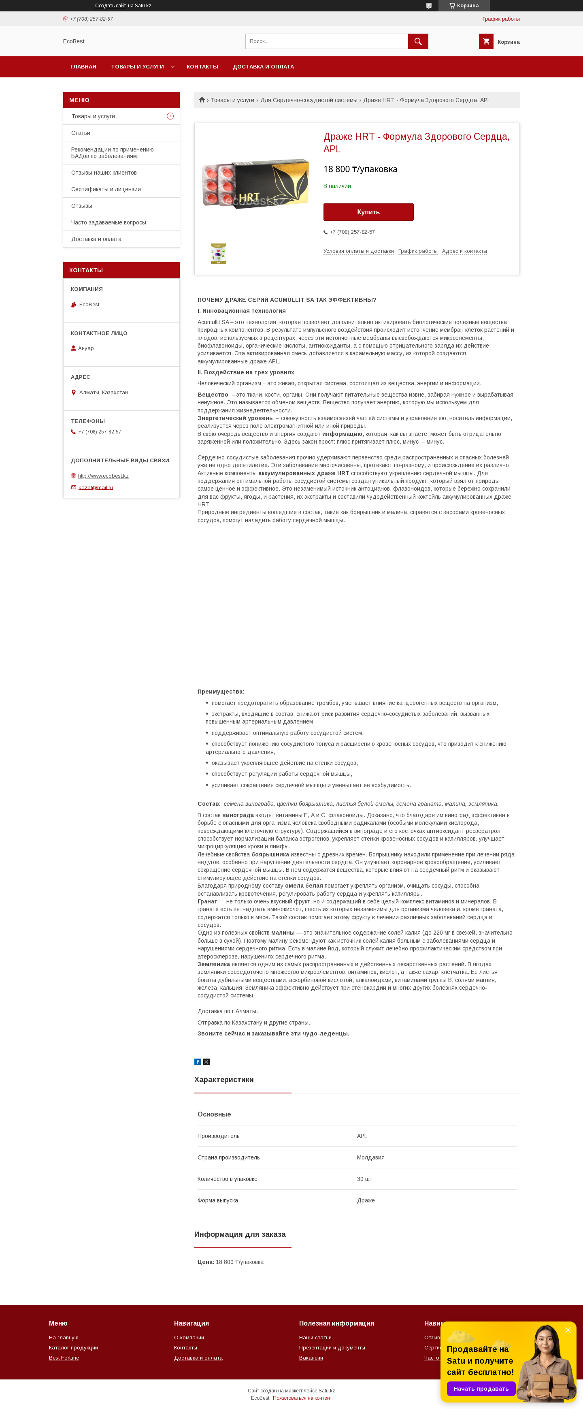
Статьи (80, 133)
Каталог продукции (73, 1348)
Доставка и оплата (263, 67)
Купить (368, 212)
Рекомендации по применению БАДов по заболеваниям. (112, 152)
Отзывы (81, 206)
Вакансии (311, 1358)
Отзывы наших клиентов (104, 172)
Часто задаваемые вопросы (108, 222)
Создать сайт (110, 6)
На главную (64, 1337)
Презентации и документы (332, 1348)
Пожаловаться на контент (302, 1398)
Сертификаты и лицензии (106, 189)
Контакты (202, 67)
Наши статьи (315, 1337)
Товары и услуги (137, 67)
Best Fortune (64, 1358)
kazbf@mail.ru (96, 487)
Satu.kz (327, 1391)
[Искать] (418, 41)
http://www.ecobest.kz (103, 476)
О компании (189, 1337)
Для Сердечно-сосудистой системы (308, 100)
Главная (83, 67)
